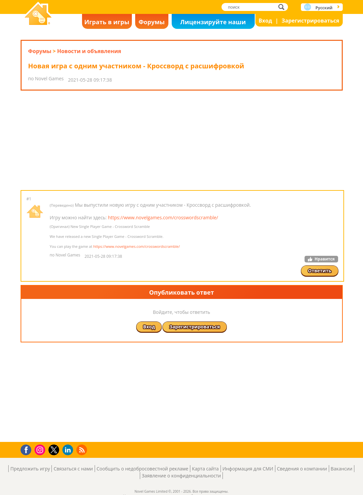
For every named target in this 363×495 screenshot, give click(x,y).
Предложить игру (30, 468)
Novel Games (38, 14)
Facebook (27, 449)
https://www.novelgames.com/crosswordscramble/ (163, 217)
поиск (283, 7)
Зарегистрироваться (310, 20)
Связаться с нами (73, 468)
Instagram (41, 449)
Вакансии (341, 468)
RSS (82, 450)
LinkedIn (69, 450)
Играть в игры (107, 22)
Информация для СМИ (248, 468)
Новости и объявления (89, 51)
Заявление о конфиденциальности (181, 475)
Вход (265, 20)
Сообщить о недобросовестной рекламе (142, 468)
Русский (324, 8)
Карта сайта (205, 468)
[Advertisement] (182, 140)
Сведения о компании (302, 468)
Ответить (319, 270)
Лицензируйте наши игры (213, 23)
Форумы (151, 22)
